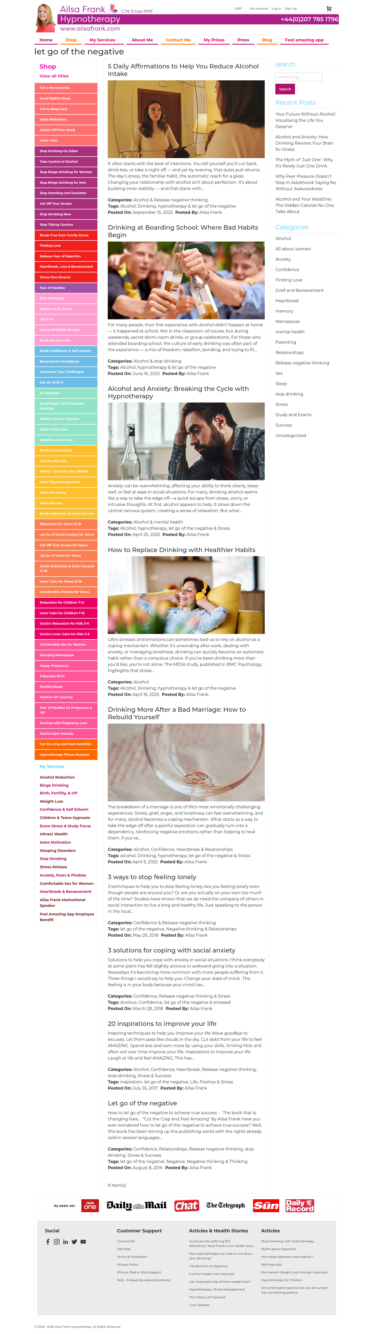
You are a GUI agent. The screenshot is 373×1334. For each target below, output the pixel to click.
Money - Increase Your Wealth (64, 471)
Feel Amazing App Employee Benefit (67, 917)
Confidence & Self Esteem (64, 809)
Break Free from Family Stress (64, 235)
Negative (175, 1161)
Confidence (162, 849)
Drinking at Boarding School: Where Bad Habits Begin (183, 231)
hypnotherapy (172, 206)
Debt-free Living (53, 493)
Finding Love (50, 246)
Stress (224, 528)
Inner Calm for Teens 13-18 (61, 581)
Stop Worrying (51, 298)
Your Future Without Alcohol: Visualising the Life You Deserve (305, 120)
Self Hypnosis (271, 1264)
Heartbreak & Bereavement (66, 891)
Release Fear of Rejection (60, 256)
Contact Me (126, 1241)
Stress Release (53, 867)
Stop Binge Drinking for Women (66, 172)
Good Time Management (60, 482)
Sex (279, 373)
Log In (277, 8)
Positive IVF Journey (56, 697)
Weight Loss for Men (56, 440)
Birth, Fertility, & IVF (59, 793)
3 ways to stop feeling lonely (152, 877)
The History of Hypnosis (207, 1297)
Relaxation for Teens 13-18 (60, 524)
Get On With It (51, 382)
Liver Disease (199, 1305)
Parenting (285, 342)
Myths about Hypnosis (278, 1249)
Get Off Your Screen (56, 204)
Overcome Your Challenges (62, 372)
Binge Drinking (54, 785)
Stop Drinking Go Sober (59, 151)
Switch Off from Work (57, 130)
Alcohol (141, 199)
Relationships (219, 849)
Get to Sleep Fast (53, 109)
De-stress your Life (55, 340)
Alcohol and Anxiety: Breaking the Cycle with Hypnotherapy (178, 392)
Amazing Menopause (57, 655)
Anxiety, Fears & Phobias (63, 875)
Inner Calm (49, 140)
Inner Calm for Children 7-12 (62, 613)
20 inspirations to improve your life (162, 1023)
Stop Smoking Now (55, 214)
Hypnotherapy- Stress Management (217, 1289)
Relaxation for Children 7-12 (62, 602)
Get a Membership (55, 88)
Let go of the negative (142, 1103)
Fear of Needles (52, 288)
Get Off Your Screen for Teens (64, 545)
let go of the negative (214, 206)
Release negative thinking (181, 199)
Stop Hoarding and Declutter (63, 193)
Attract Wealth (54, 834)
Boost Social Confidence (59, 361)
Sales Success (51, 503)
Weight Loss (51, 801)
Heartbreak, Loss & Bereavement (66, 267)
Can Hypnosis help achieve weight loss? (220, 1281)
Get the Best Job (53, 461)
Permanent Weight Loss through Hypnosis (294, 1272)
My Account (259, 8)
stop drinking (168, 361)
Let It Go (47, 319)
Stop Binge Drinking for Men (63, 183)
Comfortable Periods (56, 734)
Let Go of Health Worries (60, 330)
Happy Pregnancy (54, 666)
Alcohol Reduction (57, 777)
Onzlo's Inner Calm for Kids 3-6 (65, 634)
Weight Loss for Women (59, 419)
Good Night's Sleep (55, 98)
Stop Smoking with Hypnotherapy (287, 1241)
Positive (208, 1081)
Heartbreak (188, 849)
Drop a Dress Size (54, 429)
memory (284, 311)
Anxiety (283, 259)
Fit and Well (49, 393)
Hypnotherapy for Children (282, 1280)
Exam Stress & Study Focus (65, 826)
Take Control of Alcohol (59, 162)
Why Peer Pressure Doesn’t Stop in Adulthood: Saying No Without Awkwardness (305, 182)
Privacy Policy (127, 1264)
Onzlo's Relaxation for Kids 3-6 (64, 623)
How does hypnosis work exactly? (287, 1257)
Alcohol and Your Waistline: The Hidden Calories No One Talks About (304, 205)
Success (163, 1075)
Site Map (124, 1249)
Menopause (287, 321)
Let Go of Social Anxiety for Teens (67, 535)
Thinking (238, 1161)
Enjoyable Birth (52, 676)
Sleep (281, 383)
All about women (293, 248)
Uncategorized (290, 435)
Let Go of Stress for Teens (60, 555)
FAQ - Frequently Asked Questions (143, 1280)
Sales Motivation (55, 842)
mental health (168, 522)
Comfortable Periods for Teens (64, 592)
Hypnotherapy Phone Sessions (65, 755)
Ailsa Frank (210, 212)
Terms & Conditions (132, 1257)
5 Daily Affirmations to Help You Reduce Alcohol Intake (183, 69)
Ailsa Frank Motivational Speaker (62, 903)
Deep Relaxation (53, 119)
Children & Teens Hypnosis (65, 817)
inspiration (131, 1081)
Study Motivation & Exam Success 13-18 (67, 568)
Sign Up (291, 8)
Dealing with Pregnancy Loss (63, 723)
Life (194, 1081)
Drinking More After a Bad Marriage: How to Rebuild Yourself (177, 713)
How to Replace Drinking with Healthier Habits (181, 550)
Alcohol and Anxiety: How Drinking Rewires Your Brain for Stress (304, 143)
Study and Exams (293, 414)
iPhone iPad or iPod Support (139, 1272)
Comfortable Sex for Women (63, 644)
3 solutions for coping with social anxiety (171, 950)
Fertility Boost (51, 687)
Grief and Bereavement (299, 290)
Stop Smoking (53, 858)
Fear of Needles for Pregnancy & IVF (66, 710)
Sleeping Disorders (58, 850)
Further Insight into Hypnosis (211, 1274)
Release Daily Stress (56, 309)
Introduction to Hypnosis (208, 1266)
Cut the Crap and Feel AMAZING (66, 744)
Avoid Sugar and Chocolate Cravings (62, 405)
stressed (222, 1002)
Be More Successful (55, 450)
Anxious (128, 1002)
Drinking (147, 206)
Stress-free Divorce (55, 277)
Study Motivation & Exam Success (67, 514)
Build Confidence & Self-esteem (65, 351)
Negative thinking (185, 929)
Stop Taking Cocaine (56, 225)
